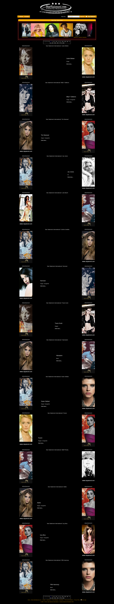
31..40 (66, 41)
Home (29, 599)
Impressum (49, 599)
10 (56, 41)
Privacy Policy (77, 599)
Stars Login (84, 599)
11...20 (61, 41)
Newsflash (61, 599)
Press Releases (55, 599)
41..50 (51, 43)
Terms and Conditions (69, 599)
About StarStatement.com (36, 599)
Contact (43, 599)
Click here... (69, 102)
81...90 (56, 43)
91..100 (62, 43)
